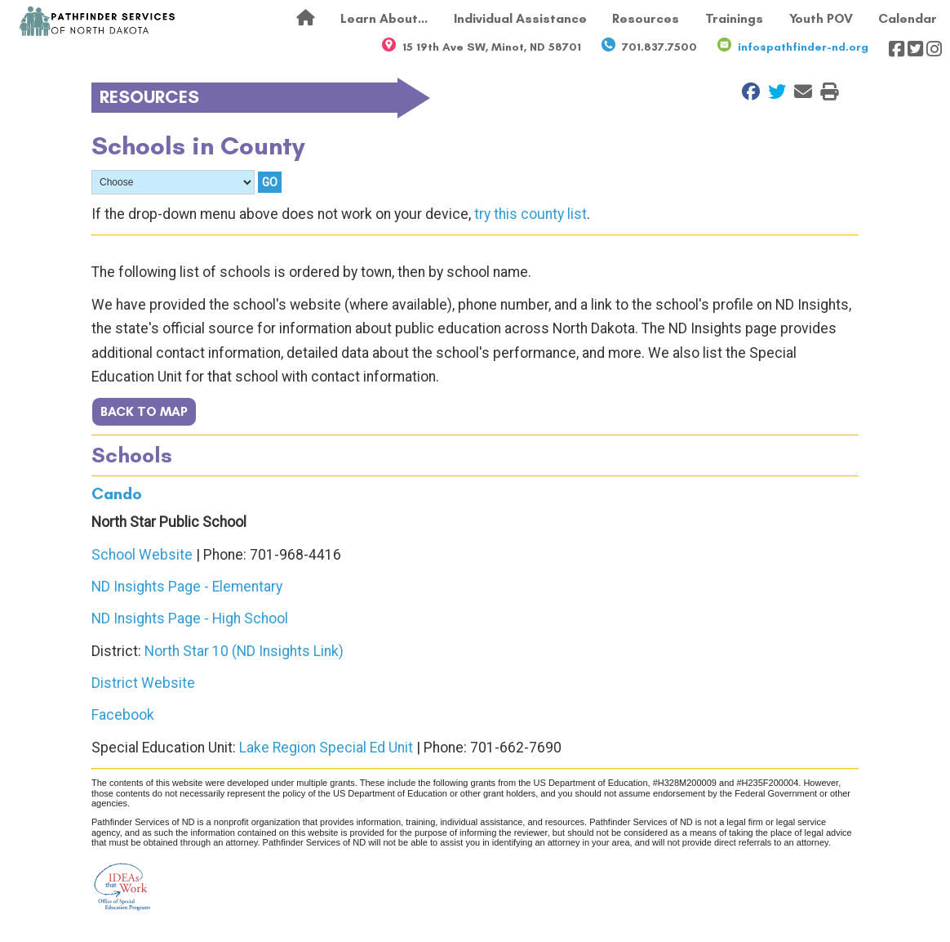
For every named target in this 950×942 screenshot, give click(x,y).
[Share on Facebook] (747, 91)
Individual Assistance (520, 18)
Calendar (907, 18)
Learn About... (384, 18)
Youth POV (821, 18)
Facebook (122, 715)
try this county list (530, 214)
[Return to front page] (98, 21)
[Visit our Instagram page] (934, 49)
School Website (142, 555)
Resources (645, 18)
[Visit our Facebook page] (896, 49)
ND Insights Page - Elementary (186, 586)
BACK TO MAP (144, 411)
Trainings (734, 18)
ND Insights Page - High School (189, 618)
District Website (143, 683)
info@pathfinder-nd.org (803, 47)
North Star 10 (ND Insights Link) (244, 651)
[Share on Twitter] (773, 91)
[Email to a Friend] (799, 91)
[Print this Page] (825, 91)
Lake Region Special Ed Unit (326, 747)
